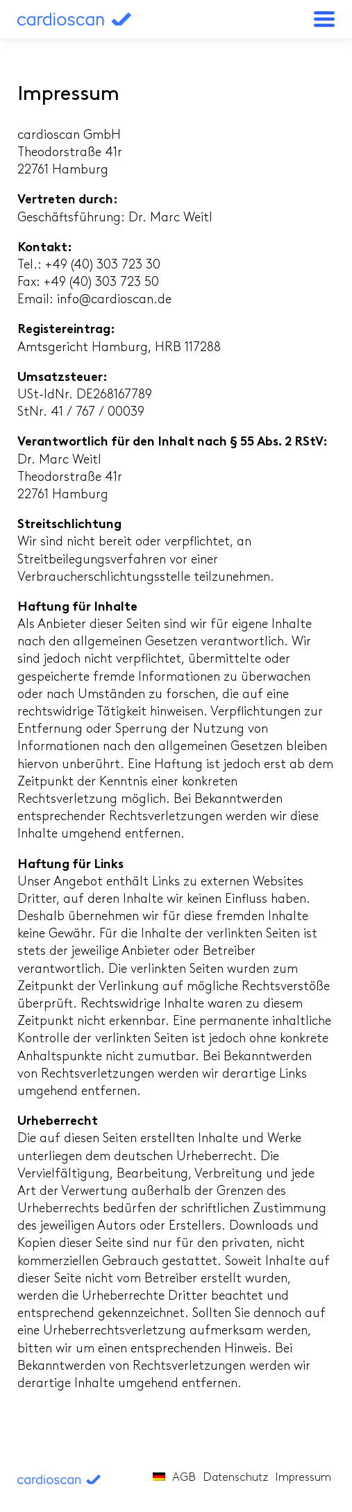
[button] (324, 19)
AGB (184, 1478)
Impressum (303, 1478)
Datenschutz (235, 1478)
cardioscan (90, 19)
